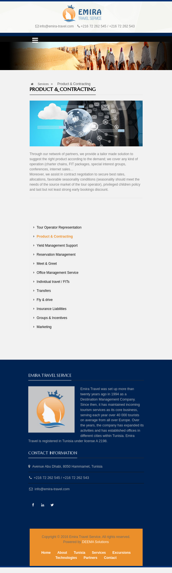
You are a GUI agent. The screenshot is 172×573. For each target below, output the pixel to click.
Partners (90, 558)
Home (46, 553)
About (62, 553)
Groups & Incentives (52, 318)
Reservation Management (56, 255)
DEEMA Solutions (95, 542)
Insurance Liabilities (51, 309)
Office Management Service (58, 273)
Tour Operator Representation (59, 227)
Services (43, 84)
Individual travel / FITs (53, 282)
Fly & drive (45, 300)
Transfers (44, 291)
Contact (110, 558)
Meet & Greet (47, 264)
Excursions (121, 553)
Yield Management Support (57, 246)
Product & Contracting (55, 236)
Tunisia (79, 553)
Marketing (44, 327)
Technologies (66, 558)
